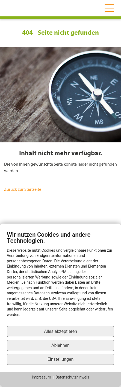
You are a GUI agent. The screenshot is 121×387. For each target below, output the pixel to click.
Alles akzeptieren (60, 331)
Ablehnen (60, 345)
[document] (60, 278)
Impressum (41, 377)
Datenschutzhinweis (72, 377)
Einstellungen (61, 359)
